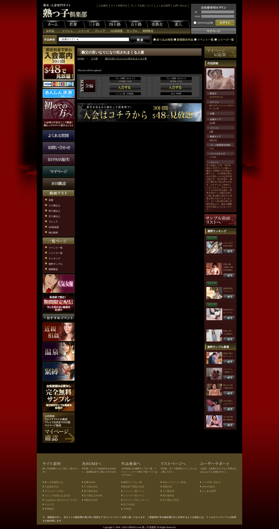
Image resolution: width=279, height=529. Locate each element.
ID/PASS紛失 (208, 486)
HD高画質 (116, 31)
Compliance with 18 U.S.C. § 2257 (61, 500)
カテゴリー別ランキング (136, 500)
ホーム (54, 24)
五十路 (136, 24)
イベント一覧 (205, 39)
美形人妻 (227, 264)
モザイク (213, 140)
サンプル (132, 31)
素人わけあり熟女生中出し (228, 388)
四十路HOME (91, 491)
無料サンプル (56, 264)
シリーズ (83, 31)
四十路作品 (168, 495)
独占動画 (53, 232)
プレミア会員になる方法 (57, 495)
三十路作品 (168, 491)
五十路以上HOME (93, 495)
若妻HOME (89, 482)
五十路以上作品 (171, 500)
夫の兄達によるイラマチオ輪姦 (228, 404)
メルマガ (49, 504)
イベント (67, 31)
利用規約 (49, 509)
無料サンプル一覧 (132, 482)
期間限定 (148, 31)
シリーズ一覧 (226, 39)
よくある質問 (163, 5)
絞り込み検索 (165, 39)
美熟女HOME (91, 500)
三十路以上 (54, 205)
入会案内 (103, 5)
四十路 (115, 24)
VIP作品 (127, 509)
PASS (197, 16)
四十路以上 (54, 211)
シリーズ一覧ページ (133, 495)
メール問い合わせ (211, 482)
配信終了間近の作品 (133, 486)
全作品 (50, 31)
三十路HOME (91, 486)
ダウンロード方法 (54, 491)
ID (196, 12)
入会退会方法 (52, 486)
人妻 (211, 131)
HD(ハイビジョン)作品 (174, 482)
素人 (178, 24)
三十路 (94, 24)
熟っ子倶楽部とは (54, 482)
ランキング (54, 258)
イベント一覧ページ (133, 491)
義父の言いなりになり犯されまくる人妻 (126, 58)
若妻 (73, 24)
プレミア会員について (141, 5)
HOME (81, 58)
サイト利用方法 (119, 5)
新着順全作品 (185, 39)
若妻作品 (167, 486)
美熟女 (157, 24)
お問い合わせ (180, 5)
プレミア (99, 31)
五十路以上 (54, 216)
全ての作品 (129, 504)
